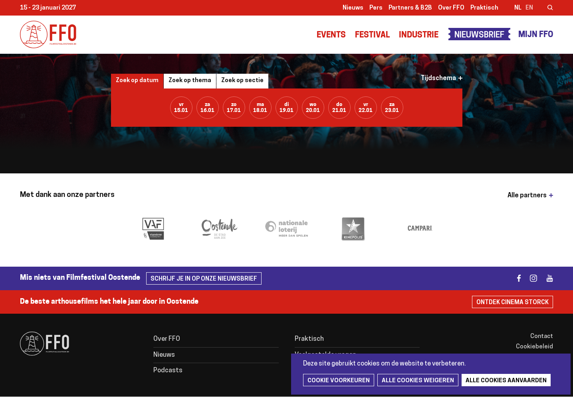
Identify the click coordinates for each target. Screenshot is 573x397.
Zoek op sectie (242, 81)
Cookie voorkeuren (338, 381)
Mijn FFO (535, 35)
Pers (376, 8)
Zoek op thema (190, 81)
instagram (530, 278)
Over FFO (451, 8)
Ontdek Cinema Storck (512, 303)
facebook (514, 278)
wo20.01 (313, 107)
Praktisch (484, 8)
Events (331, 35)
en (529, 8)
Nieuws (353, 8)
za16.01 (207, 107)
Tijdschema (438, 78)
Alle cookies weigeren (418, 381)
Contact (541, 337)
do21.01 (339, 107)
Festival (372, 35)
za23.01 (392, 107)
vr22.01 (366, 107)
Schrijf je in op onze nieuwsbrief (204, 279)
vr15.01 (181, 107)
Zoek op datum (137, 81)
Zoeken (545, 8)
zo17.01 (234, 107)
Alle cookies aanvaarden (506, 381)
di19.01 (286, 107)
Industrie (418, 35)
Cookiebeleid (534, 347)
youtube (546, 278)
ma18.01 (260, 107)
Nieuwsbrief (479, 35)
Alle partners (527, 196)
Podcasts (167, 371)
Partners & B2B (410, 8)
